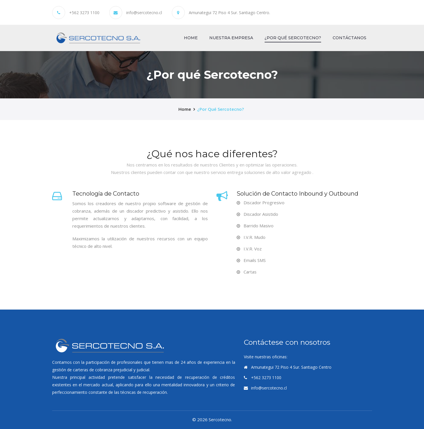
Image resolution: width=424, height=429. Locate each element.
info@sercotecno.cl (144, 13)
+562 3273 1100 (84, 13)
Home (191, 37)
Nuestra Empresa (231, 37)
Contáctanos (349, 37)
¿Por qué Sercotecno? (293, 37)
